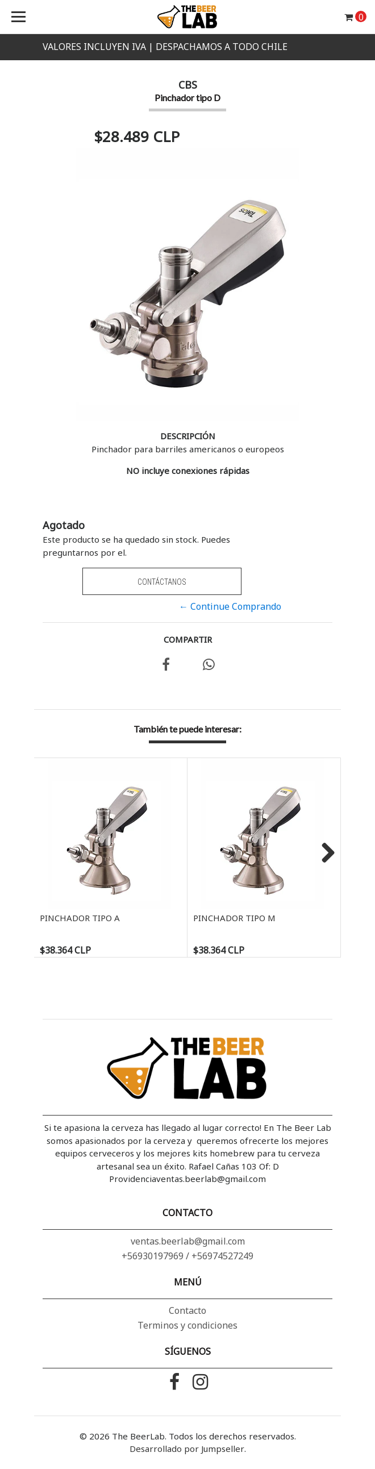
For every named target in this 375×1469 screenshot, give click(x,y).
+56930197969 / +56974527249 (187, 1256)
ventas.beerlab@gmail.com (188, 1241)
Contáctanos (162, 581)
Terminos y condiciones (188, 1325)
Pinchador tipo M (234, 917)
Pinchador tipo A (80, 917)
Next (323, 853)
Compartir (188, 639)
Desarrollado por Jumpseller (187, 1448)
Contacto (187, 1310)
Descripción (187, 436)
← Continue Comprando (230, 606)
